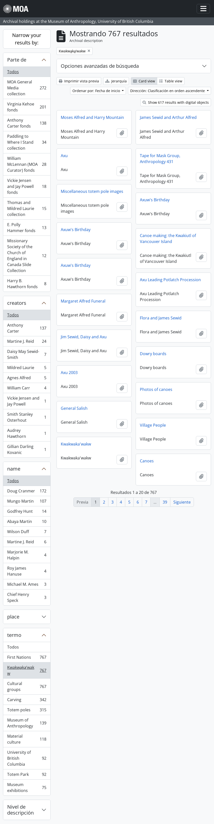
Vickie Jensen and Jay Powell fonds (26, 186)
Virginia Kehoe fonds (26, 107)
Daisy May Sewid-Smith (26, 354)
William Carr (26, 389)
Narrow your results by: (26, 39)
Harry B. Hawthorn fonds (26, 283)
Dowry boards (153, 353)
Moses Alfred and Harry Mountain (92, 117)
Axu (64, 155)
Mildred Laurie (26, 369)
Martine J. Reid (26, 342)
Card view (144, 81)
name (13, 468)
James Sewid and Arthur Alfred (168, 117)
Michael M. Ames (26, 585)
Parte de (16, 59)
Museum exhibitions (26, 787)
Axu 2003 (69, 372)
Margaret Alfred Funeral (83, 301)
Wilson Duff (26, 533)
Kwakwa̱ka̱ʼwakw (26, 670)
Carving (26, 701)
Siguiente (182, 502)
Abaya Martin (26, 522)
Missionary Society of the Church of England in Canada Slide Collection (26, 255)
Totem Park (26, 775)
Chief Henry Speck (26, 597)
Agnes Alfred (26, 379)
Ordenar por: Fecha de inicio (96, 90)
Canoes (147, 461)
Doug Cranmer (26, 492)
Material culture (26, 739)
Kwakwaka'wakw (76, 444)
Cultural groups (26, 686)
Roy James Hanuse (26, 571)
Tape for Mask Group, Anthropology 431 (160, 158)
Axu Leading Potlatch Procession (170, 279)
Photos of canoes (156, 389)
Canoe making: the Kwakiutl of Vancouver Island (168, 238)
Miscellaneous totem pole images (92, 191)
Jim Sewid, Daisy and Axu (84, 337)
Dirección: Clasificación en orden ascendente (168, 90)
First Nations (26, 658)
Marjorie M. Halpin (26, 555)
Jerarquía (116, 81)
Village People (153, 425)
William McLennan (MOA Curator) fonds (26, 164)
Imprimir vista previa (79, 81)
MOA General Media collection (26, 88)
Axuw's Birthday (155, 200)
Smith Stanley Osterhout (26, 417)
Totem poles (26, 711)
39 (165, 502)
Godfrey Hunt (26, 512)
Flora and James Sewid (161, 318)
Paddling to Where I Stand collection (26, 142)
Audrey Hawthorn (26, 433)
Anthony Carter (26, 328)
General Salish (74, 408)
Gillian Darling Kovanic (26, 449)
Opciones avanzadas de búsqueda (100, 66)
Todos (13, 71)
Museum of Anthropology (26, 723)
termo (14, 635)
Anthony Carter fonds (26, 123)
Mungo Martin (26, 502)
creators (16, 303)
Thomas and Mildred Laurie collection (26, 208)
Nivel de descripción (20, 809)
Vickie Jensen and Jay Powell (26, 401)
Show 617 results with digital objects (176, 102)
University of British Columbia (26, 758)
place (13, 616)
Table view (170, 81)
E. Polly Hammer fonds (26, 227)
